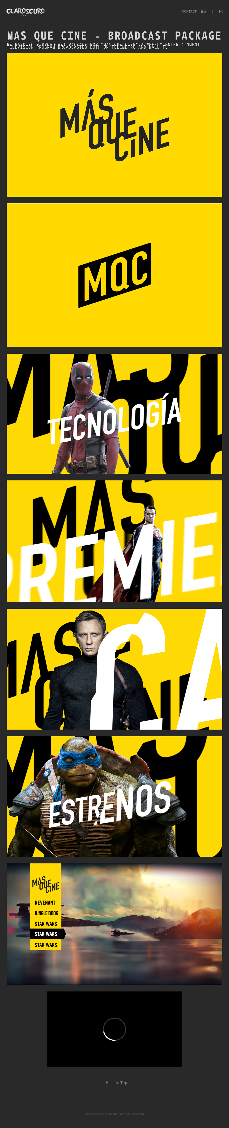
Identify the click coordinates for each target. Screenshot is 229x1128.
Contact (189, 11)
